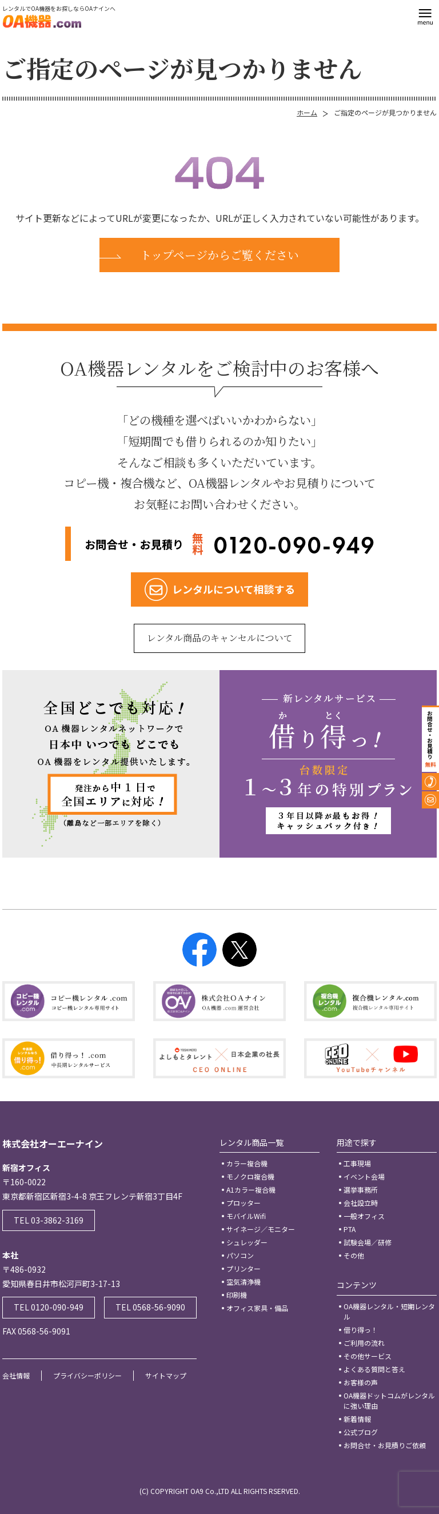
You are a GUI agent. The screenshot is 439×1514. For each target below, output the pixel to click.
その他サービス (368, 1356)
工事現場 (357, 1163)
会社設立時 (361, 1203)
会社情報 (16, 1375)
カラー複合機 (247, 1163)
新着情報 (357, 1419)
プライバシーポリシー (87, 1375)
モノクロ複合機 (250, 1176)
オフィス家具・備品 (257, 1308)
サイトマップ (165, 1375)
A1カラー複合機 (251, 1189)
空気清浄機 (243, 1281)
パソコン (240, 1255)
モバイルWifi (246, 1216)
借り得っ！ (361, 1329)
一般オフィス (364, 1216)
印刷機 (236, 1295)
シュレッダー (247, 1242)
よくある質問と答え (374, 1369)
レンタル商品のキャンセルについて (220, 637)
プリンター (243, 1268)
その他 (354, 1255)
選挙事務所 (361, 1189)
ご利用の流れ (364, 1343)
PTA (350, 1229)
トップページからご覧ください (219, 254)
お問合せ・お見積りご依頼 (385, 1445)
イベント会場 (364, 1176)
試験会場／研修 (368, 1242)
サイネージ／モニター (260, 1229)
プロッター (243, 1203)
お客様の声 (361, 1382)
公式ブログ (361, 1432)
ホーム (307, 112)
